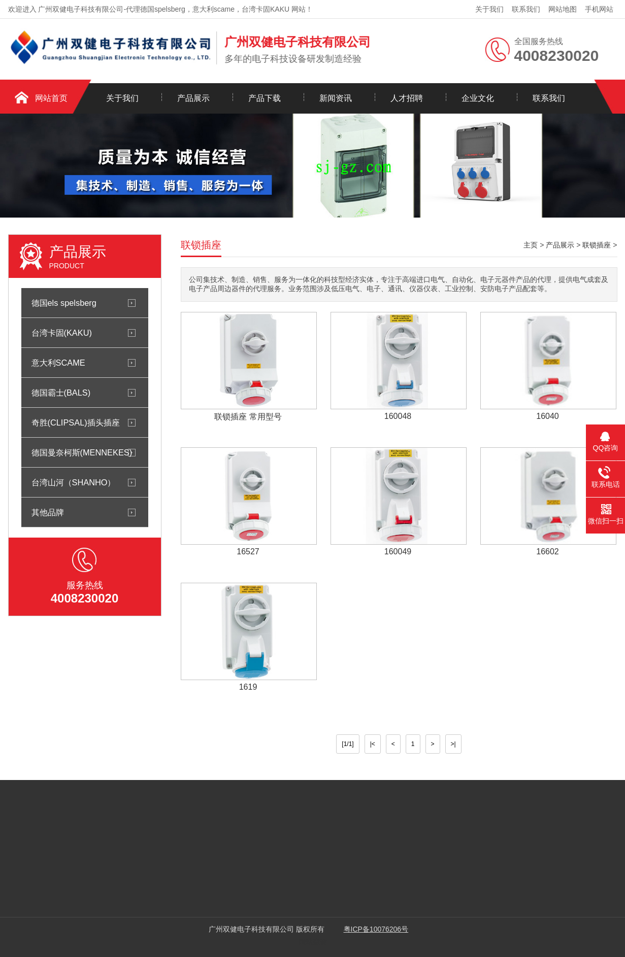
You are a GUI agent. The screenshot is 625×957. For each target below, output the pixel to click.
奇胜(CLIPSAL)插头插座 (75, 422)
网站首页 (51, 98)
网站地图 (562, 9)
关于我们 (489, 9)
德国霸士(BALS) (61, 392)
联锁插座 (596, 245)
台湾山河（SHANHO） (73, 482)
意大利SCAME (58, 362)
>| (453, 744)
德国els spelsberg (63, 302)
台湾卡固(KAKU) (61, 332)
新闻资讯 (335, 98)
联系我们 (526, 9)
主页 (530, 245)
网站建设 (313, 942)
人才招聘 (406, 98)
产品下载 (264, 98)
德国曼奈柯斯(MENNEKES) (82, 452)
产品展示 (193, 98)
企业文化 (478, 98)
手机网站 (599, 9)
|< (372, 744)
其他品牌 (47, 512)
